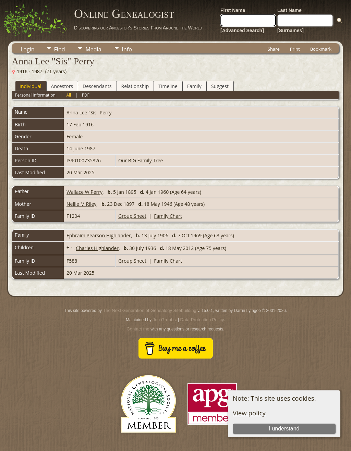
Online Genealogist (124, 14)
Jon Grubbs (164, 319)
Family (194, 86)
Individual (30, 86)
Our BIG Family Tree (140, 160)
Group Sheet (132, 216)
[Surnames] (290, 30)
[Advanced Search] (242, 30)
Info (127, 49)
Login (28, 49)
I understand (284, 428)
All (68, 95)
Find (59, 49)
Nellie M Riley (81, 204)
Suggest (220, 86)
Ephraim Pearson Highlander (98, 235)
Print (295, 49)
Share (274, 49)
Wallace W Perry (84, 192)
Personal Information (35, 95)
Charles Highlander (97, 248)
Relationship (135, 86)
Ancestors (62, 86)
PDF (85, 95)
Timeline (168, 86)
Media (93, 49)
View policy (249, 413)
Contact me (137, 328)
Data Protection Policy (202, 319)
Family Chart (168, 216)
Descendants (97, 86)
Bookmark (320, 49)
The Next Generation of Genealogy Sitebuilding (149, 310)
